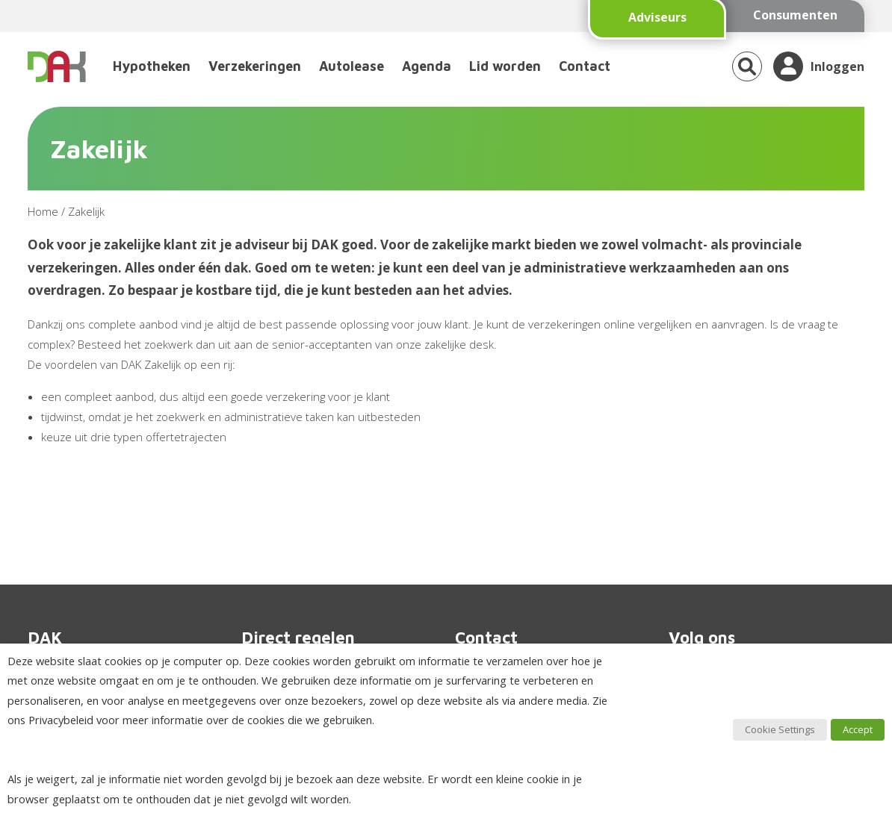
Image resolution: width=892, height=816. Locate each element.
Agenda (426, 66)
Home (43, 211)
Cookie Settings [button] (780, 729)
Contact (584, 66)
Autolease (351, 66)
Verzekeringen (254, 66)
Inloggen (837, 66)
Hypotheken (152, 66)
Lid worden (505, 66)
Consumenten (795, 15)
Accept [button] (858, 729)
